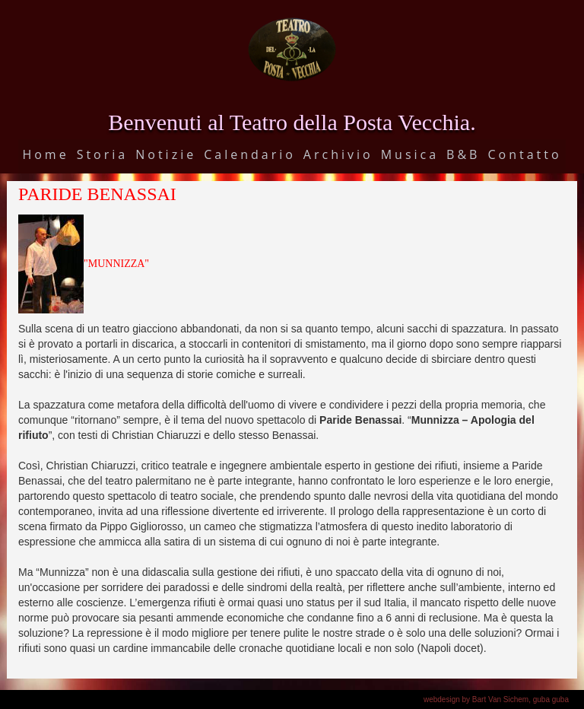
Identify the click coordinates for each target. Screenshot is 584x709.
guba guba (551, 699)
